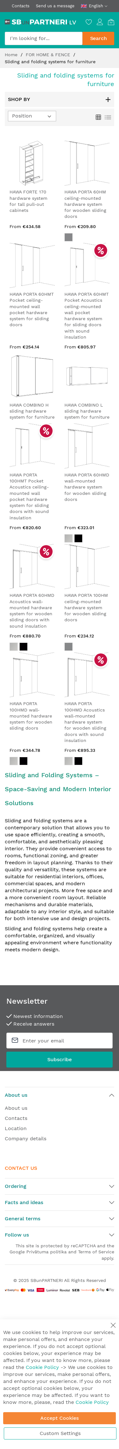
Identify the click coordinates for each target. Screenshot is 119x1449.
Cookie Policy (42, 1367)
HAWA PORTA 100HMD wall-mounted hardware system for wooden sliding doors (31, 716)
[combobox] (44, 38)
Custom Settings (60, 1433)
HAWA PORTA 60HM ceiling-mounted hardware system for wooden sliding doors (85, 204)
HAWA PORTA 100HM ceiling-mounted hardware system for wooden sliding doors (86, 607)
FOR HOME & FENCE (49, 54)
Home (12, 54)
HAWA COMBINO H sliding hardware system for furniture (32, 411)
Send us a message (55, 5)
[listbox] (87, 539)
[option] (68, 538)
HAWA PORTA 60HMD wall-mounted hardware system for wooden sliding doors (86, 487)
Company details (25, 1139)
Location (16, 1128)
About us (16, 1108)
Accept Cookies (59, 1418)
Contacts (21, 5)
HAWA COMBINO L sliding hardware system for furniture (86, 411)
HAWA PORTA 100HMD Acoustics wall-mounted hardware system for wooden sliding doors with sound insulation (85, 722)
